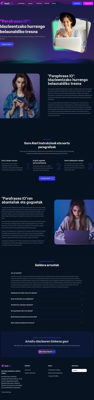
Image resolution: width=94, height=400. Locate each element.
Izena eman (88, 3)
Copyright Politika (53, 376)
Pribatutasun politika (54, 370)
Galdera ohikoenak (30, 373)
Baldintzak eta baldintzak (55, 373)
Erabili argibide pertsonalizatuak (39, 162)
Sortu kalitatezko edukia (74, 160)
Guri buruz (28, 370)
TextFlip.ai (8, 392)
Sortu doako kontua (9, 160)
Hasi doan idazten (7, 44)
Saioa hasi (77, 3)
